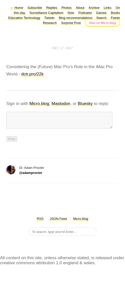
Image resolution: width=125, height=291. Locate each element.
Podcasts (85, 13)
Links (107, 8)
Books (115, 13)
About (80, 8)
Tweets (49, 18)
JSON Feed (58, 222)
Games (101, 13)
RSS (40, 222)
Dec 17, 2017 (62, 48)
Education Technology (24, 18)
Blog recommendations (76, 18)
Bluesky (85, 103)
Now (71, 13)
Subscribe (34, 8)
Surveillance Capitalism (46, 13)
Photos (66, 8)
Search (101, 18)
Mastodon (61, 103)
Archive (93, 8)
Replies (51, 8)
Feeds (115, 18)
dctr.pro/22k (32, 74)
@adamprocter (30, 176)
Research (50, 23)
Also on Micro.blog (102, 23)
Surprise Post (71, 23)
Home (16, 8)
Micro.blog (39, 103)
